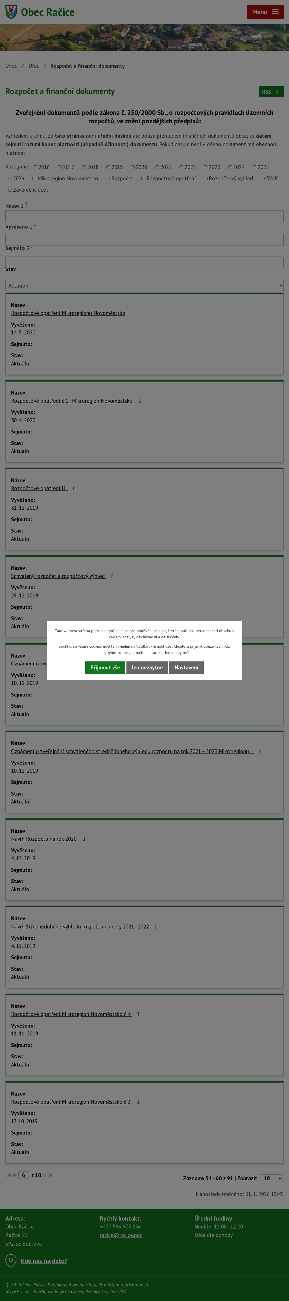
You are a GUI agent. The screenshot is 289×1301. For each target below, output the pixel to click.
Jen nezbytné (147, 667)
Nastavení (186, 667)
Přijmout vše (105, 667)
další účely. (170, 637)
